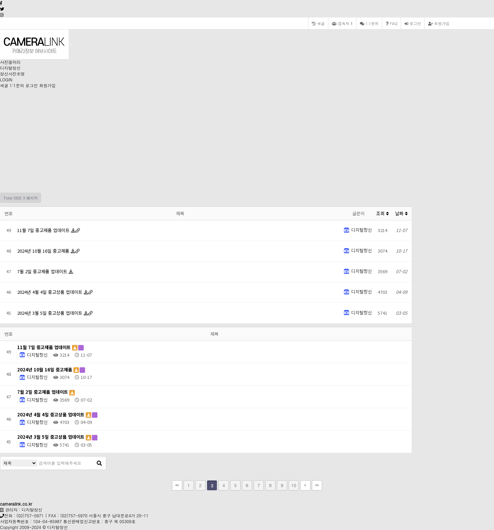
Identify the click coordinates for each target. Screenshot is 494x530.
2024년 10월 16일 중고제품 (44, 250)
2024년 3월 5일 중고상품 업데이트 (50, 313)
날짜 (401, 213)
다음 (305, 485)
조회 (382, 213)
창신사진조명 (12, 74)
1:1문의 (17, 85)
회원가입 (438, 23)
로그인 (412, 23)
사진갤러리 (10, 62)
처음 (177, 485)
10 (293, 485)
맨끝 (317, 485)
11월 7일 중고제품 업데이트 (44, 230)
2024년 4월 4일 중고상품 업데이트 (50, 292)
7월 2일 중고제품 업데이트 (43, 271)
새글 (4, 85)
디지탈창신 (10, 68)
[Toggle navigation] (70, 44)
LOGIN (6, 79)
